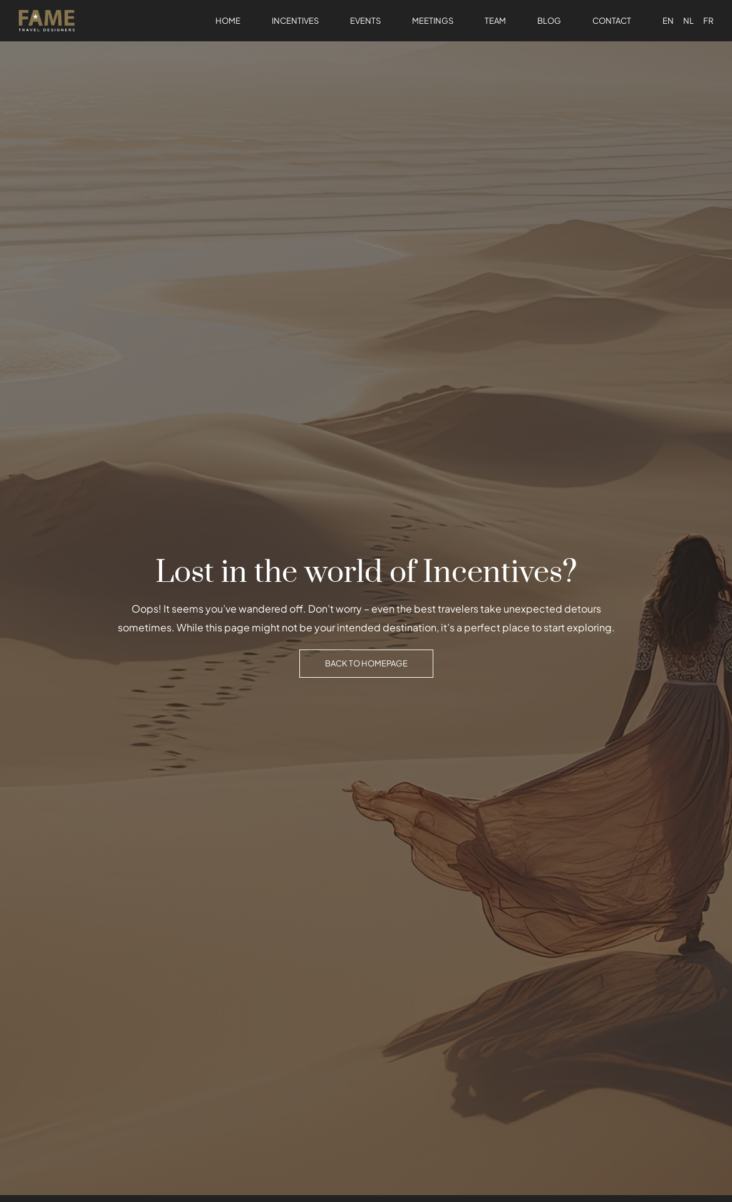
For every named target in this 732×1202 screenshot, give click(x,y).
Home (227, 21)
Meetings (432, 21)
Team (495, 21)
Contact (611, 21)
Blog (549, 21)
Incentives (295, 21)
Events (365, 21)
